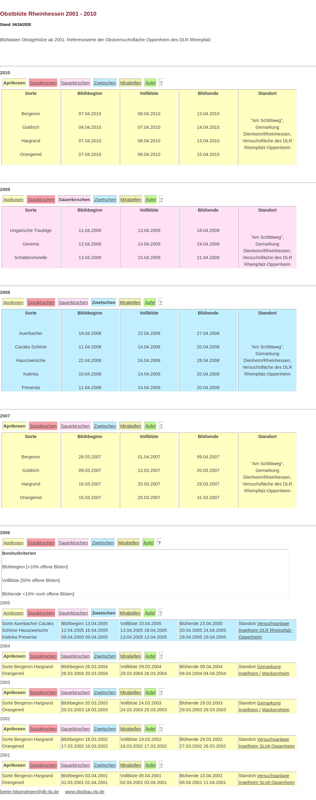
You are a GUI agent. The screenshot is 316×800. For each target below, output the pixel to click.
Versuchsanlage (273, 623)
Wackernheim (276, 673)
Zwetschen (105, 82)
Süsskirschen (43, 82)
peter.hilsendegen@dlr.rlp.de (30, 791)
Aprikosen (13, 199)
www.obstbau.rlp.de (84, 791)
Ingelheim (249, 630)
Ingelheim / (250, 673)
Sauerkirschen (75, 82)
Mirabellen (130, 82)
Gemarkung (269, 666)
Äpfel (150, 82)
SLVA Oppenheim (277, 746)
